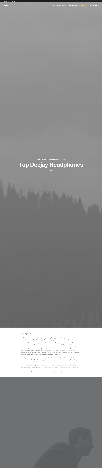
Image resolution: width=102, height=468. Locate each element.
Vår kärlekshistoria (61, 5)
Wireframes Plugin (35, 442)
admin (51, 25)
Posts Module (34, 443)
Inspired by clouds (17, 300)
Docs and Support (58, 438)
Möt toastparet (73, 5)
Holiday (26, 240)
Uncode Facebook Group (82, 438)
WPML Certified (35, 453)
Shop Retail (12, 442)
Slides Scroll (34, 449)
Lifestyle (44, 14)
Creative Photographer (15, 443)
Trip (36, 240)
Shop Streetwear (13, 447)
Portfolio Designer (13, 445)
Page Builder (34, 438)
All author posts (38, 257)
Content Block (34, 445)
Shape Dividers (34, 451)
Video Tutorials (58, 445)
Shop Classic (12, 438)
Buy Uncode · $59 (83, 421)
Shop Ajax (11, 439)
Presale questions (58, 453)
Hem (53, 5)
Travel (31, 240)
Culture (39, 14)
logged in (32, 393)
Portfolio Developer (14, 449)
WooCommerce (35, 439)
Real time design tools (48, 302)
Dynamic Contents (35, 447)
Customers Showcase (81, 445)
